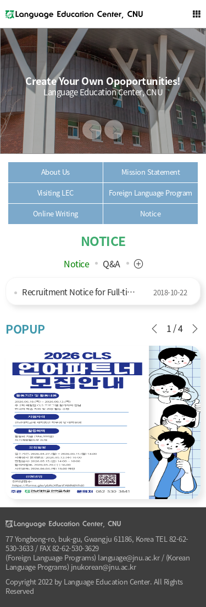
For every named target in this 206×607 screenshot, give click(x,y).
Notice (76, 264)
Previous (92, 129)
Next (114, 129)
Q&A (111, 264)
